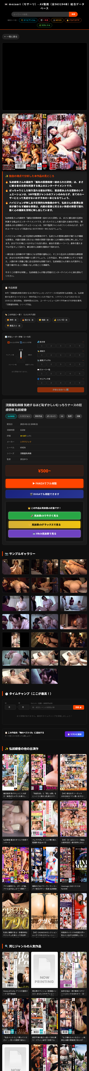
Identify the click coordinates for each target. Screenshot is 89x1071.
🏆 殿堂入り (14, 326)
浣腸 (78, 416)
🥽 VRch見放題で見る (44, 533)
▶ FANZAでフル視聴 (44, 483)
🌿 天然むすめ (44, 25)
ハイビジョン (25, 416)
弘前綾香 (11, 416)
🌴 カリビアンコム (28, 20)
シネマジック (25, 441)
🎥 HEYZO (57, 20)
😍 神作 (12, 320)
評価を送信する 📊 (61, 390)
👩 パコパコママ (73, 20)
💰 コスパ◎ (61, 320)
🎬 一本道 (44, 20)
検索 (73, 14)
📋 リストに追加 (74, 734)
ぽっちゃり (51, 416)
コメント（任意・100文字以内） (42, 703)
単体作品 (38, 416)
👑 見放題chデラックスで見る (44, 524)
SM (62, 416)
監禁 (70, 416)
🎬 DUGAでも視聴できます (44, 494)
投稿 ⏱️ (78, 707)
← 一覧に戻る (10, 36)
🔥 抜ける (28, 320)
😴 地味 (44, 320)
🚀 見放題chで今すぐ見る (44, 515)
